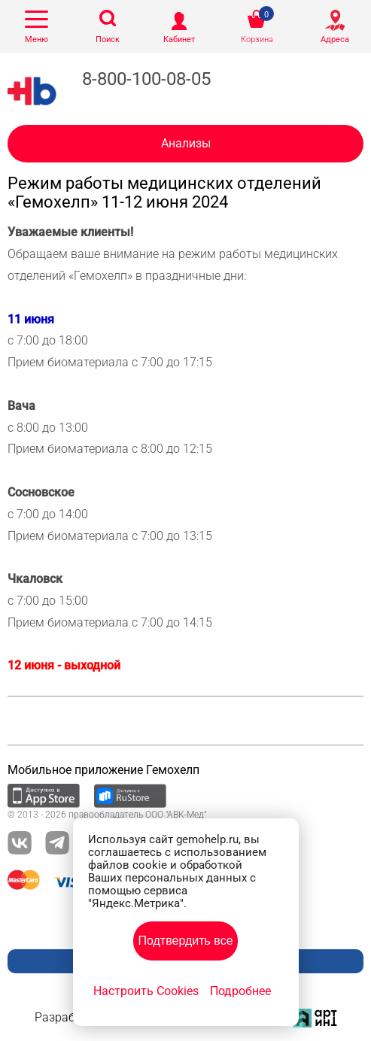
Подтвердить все (185, 940)
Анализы (186, 143)
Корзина (257, 39)
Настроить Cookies (146, 991)
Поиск (108, 39)
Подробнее (240, 991)
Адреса (335, 39)
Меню (36, 39)
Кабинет (179, 39)
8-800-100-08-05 (146, 79)
